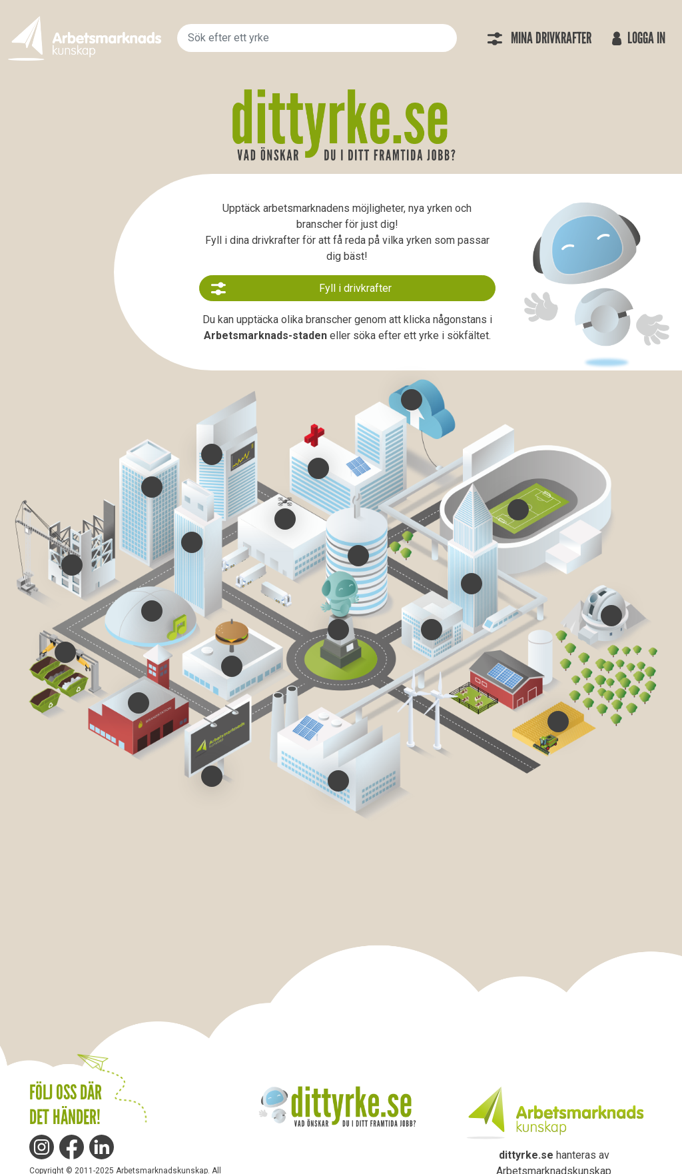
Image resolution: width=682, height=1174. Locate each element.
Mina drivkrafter (539, 38)
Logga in (637, 38)
